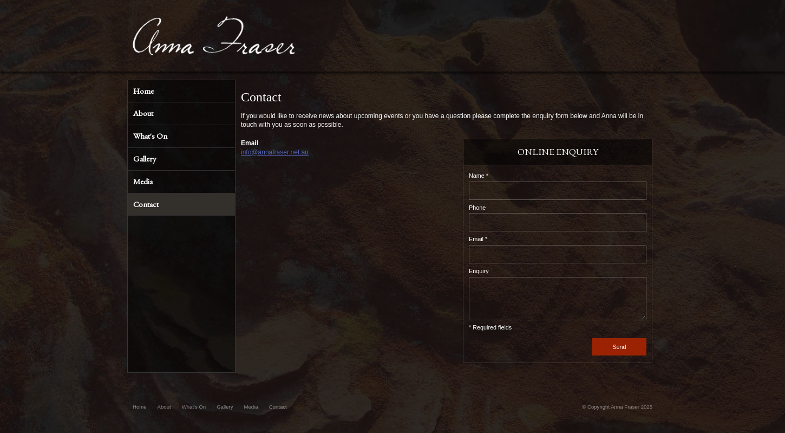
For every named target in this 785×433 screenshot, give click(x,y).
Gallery (225, 407)
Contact (278, 407)
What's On (194, 407)
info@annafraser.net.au (275, 152)
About (164, 407)
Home (140, 407)
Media (251, 407)
